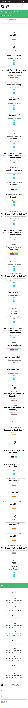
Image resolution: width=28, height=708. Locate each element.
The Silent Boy (13, 369)
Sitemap (2, 696)
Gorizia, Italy (15, 32)
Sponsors (2, 690)
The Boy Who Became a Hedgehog (14, 395)
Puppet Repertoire (12, 19)
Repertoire (6, 19)
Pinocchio (13, 35)
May (18, 600)
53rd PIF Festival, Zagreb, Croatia (15, 545)
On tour (11, 15)
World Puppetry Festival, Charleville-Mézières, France (15, 478)
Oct (15, 602)
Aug (9, 602)
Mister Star (13, 492)
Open (8, 15)
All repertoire (4, 15)
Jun (21, 600)
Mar (15, 594)
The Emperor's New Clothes (13, 214)
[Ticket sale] (14, 63)
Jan (10, 594)
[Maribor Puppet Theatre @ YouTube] (6, 702)
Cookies (2, 695)
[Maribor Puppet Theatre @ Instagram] (4, 702)
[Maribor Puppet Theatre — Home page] (5, 6)
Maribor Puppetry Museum (5, 1)
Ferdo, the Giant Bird (13, 430)
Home (2, 19)
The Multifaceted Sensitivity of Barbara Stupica (14, 71)
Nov (18, 602)
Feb (12, 594)
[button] (26, 1)
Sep (12, 602)
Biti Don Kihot (13, 115)
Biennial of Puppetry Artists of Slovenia (14, 58)
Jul (7, 602)
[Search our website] (24, 1)
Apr (18, 594)
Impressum (2, 697)
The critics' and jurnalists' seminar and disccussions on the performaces (14, 155)
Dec (21, 602)
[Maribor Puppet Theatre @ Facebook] (2, 702)
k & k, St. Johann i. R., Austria (15, 489)
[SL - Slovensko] (21, 1)
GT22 (15, 290)
